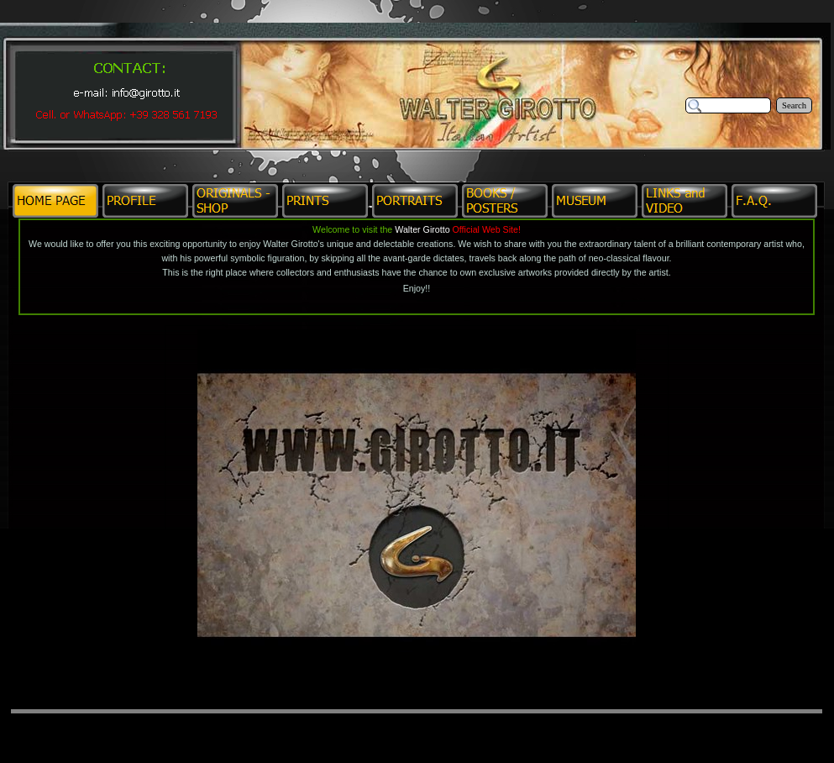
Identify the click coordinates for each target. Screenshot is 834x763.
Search (794, 105)
